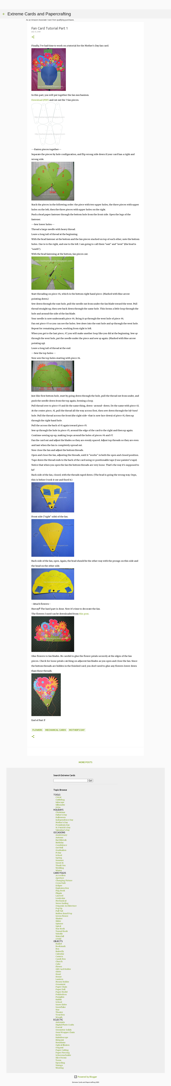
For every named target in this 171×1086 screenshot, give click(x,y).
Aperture (60, 878)
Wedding (60, 868)
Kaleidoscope (62, 1037)
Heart (58, 974)
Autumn (59, 837)
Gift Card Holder (63, 969)
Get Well (59, 847)
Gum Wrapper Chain (65, 1032)
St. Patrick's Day (63, 827)
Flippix (59, 893)
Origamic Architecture (66, 906)
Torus (58, 1060)
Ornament (60, 984)
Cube (58, 964)
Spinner (59, 923)
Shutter (59, 918)
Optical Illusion (62, 1045)
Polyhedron (61, 994)
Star (57, 1009)
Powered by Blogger (85, 1077)
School (59, 855)
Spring (59, 858)
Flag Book (60, 890)
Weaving (60, 1068)
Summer (60, 860)
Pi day (58, 853)
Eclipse (59, 885)
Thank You (61, 865)
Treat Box (60, 1015)
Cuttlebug (60, 800)
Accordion (60, 875)
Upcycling (60, 1063)
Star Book (60, 928)
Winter (59, 870)
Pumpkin (60, 997)
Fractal (59, 1027)
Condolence (61, 845)
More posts (85, 762)
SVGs (58, 807)
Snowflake (61, 1007)
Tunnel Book (62, 931)
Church (59, 961)
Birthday (60, 842)
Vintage (59, 1065)
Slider (58, 921)
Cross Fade (61, 883)
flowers (37, 730)
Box (57, 949)
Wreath (59, 1017)
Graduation (61, 850)
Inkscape (60, 802)
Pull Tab (59, 911)
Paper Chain (61, 987)
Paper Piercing (63, 1052)
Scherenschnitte (63, 1055)
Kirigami (60, 1040)
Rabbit (59, 999)
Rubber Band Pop (64, 913)
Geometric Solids (63, 1030)
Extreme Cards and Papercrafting (39, 13)
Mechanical (61, 901)
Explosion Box (62, 888)
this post (84, 613)
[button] (33, 37)
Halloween (61, 817)
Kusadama (60, 1042)
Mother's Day (77, 730)
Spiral (58, 926)
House (59, 977)
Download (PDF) (40, 100)
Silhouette (60, 805)
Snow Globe (61, 1004)
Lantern (59, 979)
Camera (59, 956)
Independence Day (64, 820)
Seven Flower (62, 916)
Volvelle (59, 934)
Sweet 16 (60, 863)
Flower (59, 966)
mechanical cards (55, 730)
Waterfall (60, 936)
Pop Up (59, 908)
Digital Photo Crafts (65, 1025)
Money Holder (62, 982)
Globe (58, 971)
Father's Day (61, 815)
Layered (59, 896)
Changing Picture (64, 880)
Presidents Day (63, 825)
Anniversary (61, 835)
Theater (59, 1012)
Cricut (58, 797)
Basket (59, 944)
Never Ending (62, 903)
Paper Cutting (62, 1050)
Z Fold (58, 939)
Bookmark (61, 946)
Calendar (60, 954)
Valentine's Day (63, 830)
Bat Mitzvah (61, 840)
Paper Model (61, 992)
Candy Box (61, 959)
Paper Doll (60, 989)
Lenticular (60, 898)
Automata (60, 1022)
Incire (58, 1035)
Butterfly (60, 951)
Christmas (60, 812)
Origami (59, 1047)
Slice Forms (61, 1058)
